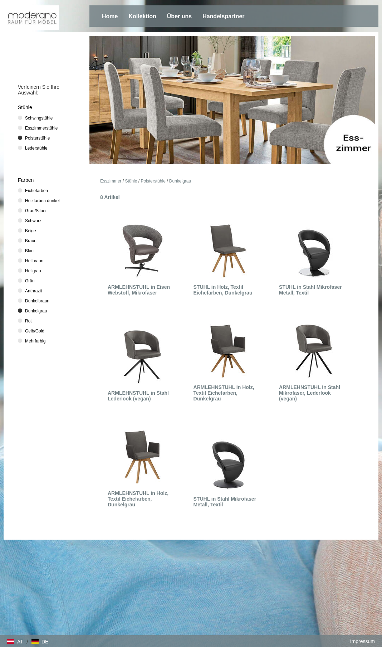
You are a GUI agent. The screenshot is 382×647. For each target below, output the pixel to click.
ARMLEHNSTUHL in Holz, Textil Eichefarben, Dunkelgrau (224, 393)
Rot (28, 321)
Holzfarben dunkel (42, 200)
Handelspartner (223, 16)
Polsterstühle (153, 181)
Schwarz (33, 220)
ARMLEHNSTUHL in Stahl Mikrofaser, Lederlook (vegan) (309, 393)
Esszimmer (110, 181)
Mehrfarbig (35, 341)
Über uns (179, 16)
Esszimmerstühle (41, 128)
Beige (30, 230)
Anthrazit (33, 290)
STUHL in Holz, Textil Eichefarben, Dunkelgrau (223, 290)
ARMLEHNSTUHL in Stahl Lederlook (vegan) (138, 396)
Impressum (362, 641)
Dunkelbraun (37, 300)
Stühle (131, 181)
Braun (30, 240)
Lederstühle (36, 148)
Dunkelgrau (180, 181)
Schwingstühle (39, 118)
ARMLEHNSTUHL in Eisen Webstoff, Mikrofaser (139, 290)
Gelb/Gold (34, 331)
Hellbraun (34, 260)
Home (110, 16)
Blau (29, 250)
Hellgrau (33, 270)
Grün (30, 280)
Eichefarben (36, 190)
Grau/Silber (36, 210)
